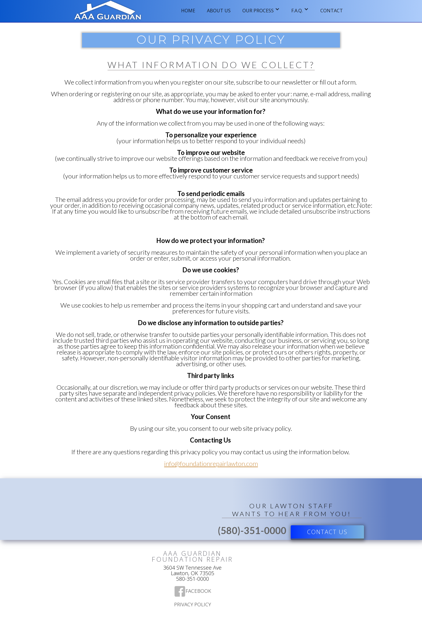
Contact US (327, 532)
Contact (331, 10)
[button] (260, 9)
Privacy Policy (192, 605)
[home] (107, 11)
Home (188, 10)
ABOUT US (219, 10)
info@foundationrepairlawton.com (211, 463)
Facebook (198, 591)
